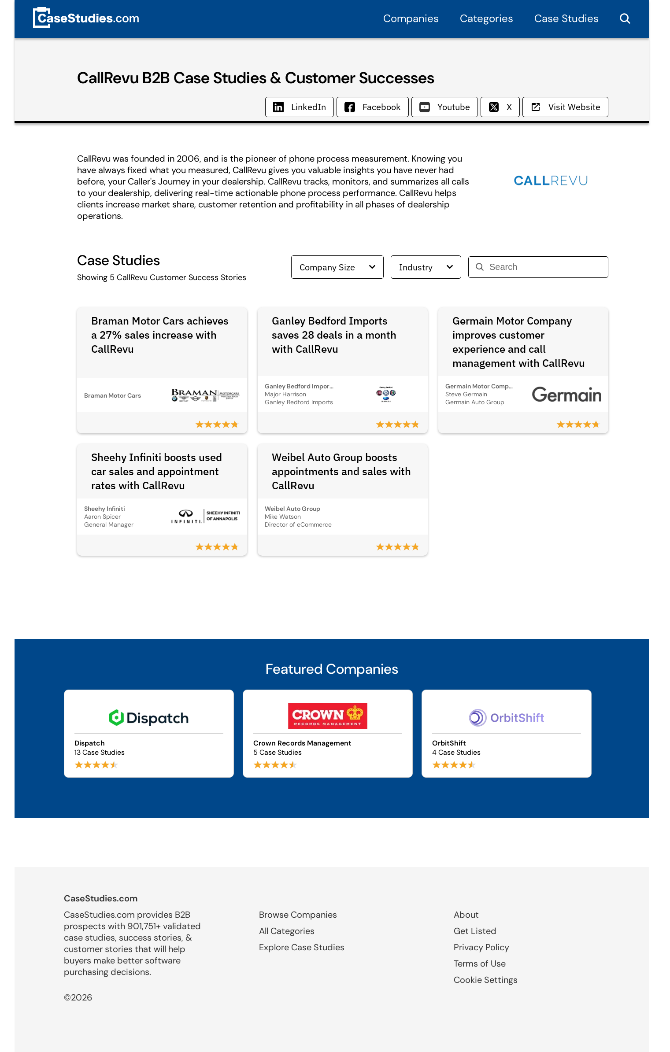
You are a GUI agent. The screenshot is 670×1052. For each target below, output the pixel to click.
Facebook (372, 107)
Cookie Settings (486, 980)
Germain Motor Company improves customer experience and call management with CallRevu (518, 342)
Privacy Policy (481, 947)
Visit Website (565, 107)
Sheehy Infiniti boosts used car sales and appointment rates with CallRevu (156, 471)
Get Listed (475, 931)
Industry (426, 267)
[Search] (545, 267)
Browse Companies (298, 914)
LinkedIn (299, 107)
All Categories (287, 931)
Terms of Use (480, 963)
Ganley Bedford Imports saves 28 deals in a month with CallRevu (334, 335)
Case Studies (566, 18)
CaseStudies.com (101, 898)
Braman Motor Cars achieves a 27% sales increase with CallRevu (160, 335)
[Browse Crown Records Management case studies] (328, 734)
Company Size (337, 267)
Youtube (444, 107)
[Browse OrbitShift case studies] (507, 734)
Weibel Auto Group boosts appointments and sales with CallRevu (341, 471)
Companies (411, 18)
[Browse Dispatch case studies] (149, 734)
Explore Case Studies (301, 947)
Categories (486, 18)
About (466, 914)
